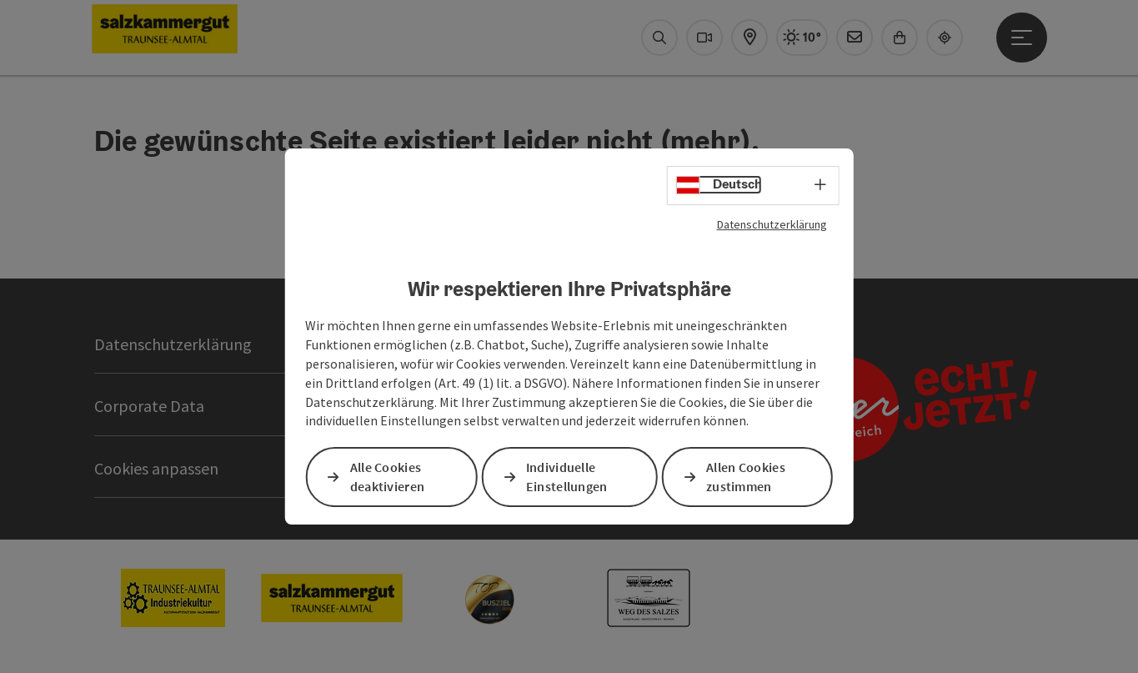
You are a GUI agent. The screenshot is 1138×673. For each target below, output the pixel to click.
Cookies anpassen (156, 468)
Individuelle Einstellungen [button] (567, 477)
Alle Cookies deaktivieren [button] (387, 477)
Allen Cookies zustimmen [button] (745, 477)
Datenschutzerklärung (772, 224)
